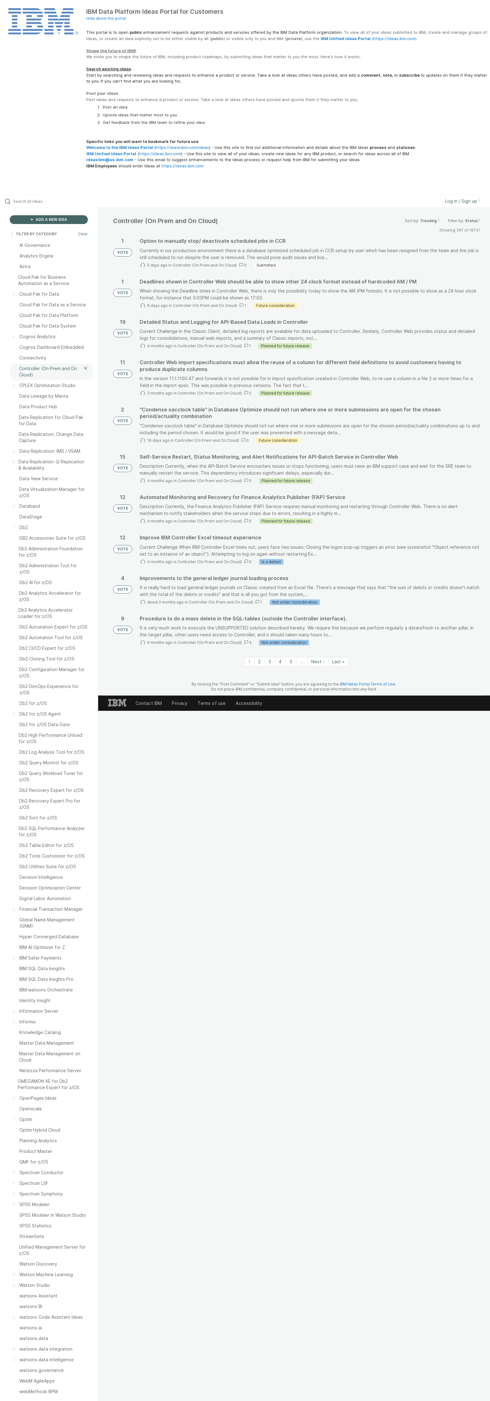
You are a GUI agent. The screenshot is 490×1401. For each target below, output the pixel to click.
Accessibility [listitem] (249, 703)
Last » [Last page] (338, 661)
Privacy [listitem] (180, 703)
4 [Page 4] (280, 661)
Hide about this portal (106, 18)
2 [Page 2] (259, 661)
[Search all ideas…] (57, 201)
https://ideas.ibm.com (394, 38)
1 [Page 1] (249, 661)
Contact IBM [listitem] (149, 703)
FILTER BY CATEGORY (33, 234)
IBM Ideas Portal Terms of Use (367, 684)
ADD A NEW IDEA (48, 219)
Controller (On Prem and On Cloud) (204, 265)
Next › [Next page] (317, 661)
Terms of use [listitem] (212, 703)
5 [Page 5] (290, 661)
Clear (83, 234)
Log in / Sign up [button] (462, 201)
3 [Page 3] (269, 661)
